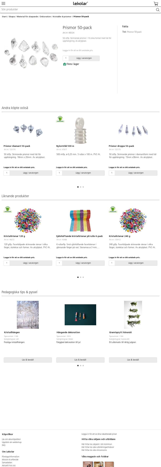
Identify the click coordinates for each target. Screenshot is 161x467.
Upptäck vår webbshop (11, 442)
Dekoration (45, 16)
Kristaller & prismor (62, 16)
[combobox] (80, 10)
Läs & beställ (28, 360)
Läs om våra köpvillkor (11, 439)
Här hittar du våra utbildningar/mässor (98, 447)
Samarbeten (7, 463)
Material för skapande (27, 16)
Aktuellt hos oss (9, 466)
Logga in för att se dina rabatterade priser (99, 434)
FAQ (3, 445)
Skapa (12, 16)
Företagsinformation (10, 457)
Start (4, 16)
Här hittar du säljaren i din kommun (97, 444)
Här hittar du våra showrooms (94, 450)
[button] (78, 187)
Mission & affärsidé (10, 460)
